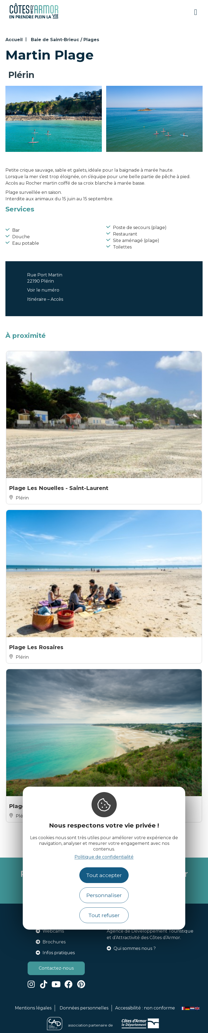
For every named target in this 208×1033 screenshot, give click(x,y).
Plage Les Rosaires (36, 647)
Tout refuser (104, 915)
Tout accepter (104, 875)
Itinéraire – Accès (45, 299)
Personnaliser (104, 895)
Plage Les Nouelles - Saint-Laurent (58, 488)
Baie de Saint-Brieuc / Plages (65, 39)
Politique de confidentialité (104, 856)
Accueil (14, 39)
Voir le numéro (43, 290)
